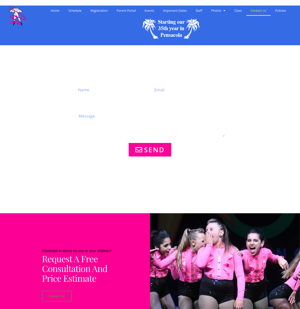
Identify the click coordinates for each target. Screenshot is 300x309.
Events (149, 10)
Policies (280, 10)
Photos (218, 10)
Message (88, 105)
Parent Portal (126, 10)
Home (55, 10)
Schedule (74, 10)
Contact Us (258, 10)
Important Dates (175, 10)
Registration (99, 10)
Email (159, 78)
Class (238, 10)
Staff (199, 10)
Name (84, 78)
